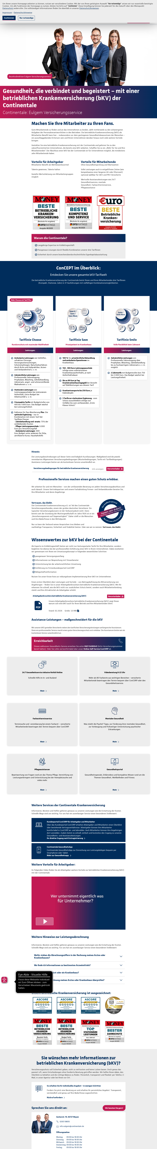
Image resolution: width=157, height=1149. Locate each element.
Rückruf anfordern (55, 1097)
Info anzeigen (98, 469)
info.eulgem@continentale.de (72, 1126)
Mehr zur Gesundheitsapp (58, 855)
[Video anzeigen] (79, 903)
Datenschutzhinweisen (89, 8)
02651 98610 (65, 1122)
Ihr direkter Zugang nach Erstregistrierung (65, 838)
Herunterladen (113, 469)
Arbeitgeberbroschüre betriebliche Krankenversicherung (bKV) (59, 596)
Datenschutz (7, 8)
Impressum (7, 12)
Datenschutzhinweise (23, 12)
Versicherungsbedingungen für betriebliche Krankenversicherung (61, 468)
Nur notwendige (26, 18)
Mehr (42, 691)
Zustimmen (9, 18)
